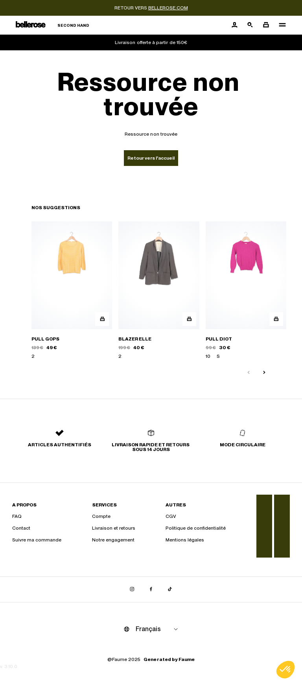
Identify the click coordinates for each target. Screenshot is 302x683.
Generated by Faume (169, 659)
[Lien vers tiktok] (170, 589)
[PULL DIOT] (246, 290)
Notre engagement (113, 540)
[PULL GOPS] (71, 290)
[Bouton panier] (266, 25)
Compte (101, 516)
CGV (171, 516)
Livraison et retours (113, 528)
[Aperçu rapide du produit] (102, 319)
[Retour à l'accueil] (52, 25)
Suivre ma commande (36, 540)
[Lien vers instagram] (132, 589)
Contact (21, 528)
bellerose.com (168, 8)
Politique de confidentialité (196, 528)
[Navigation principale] (280, 25)
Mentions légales (185, 540)
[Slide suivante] (264, 372)
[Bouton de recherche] (250, 25)
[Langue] (158, 629)
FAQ (17, 516)
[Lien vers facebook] (151, 589)
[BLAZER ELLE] (158, 290)
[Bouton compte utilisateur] (234, 25)
